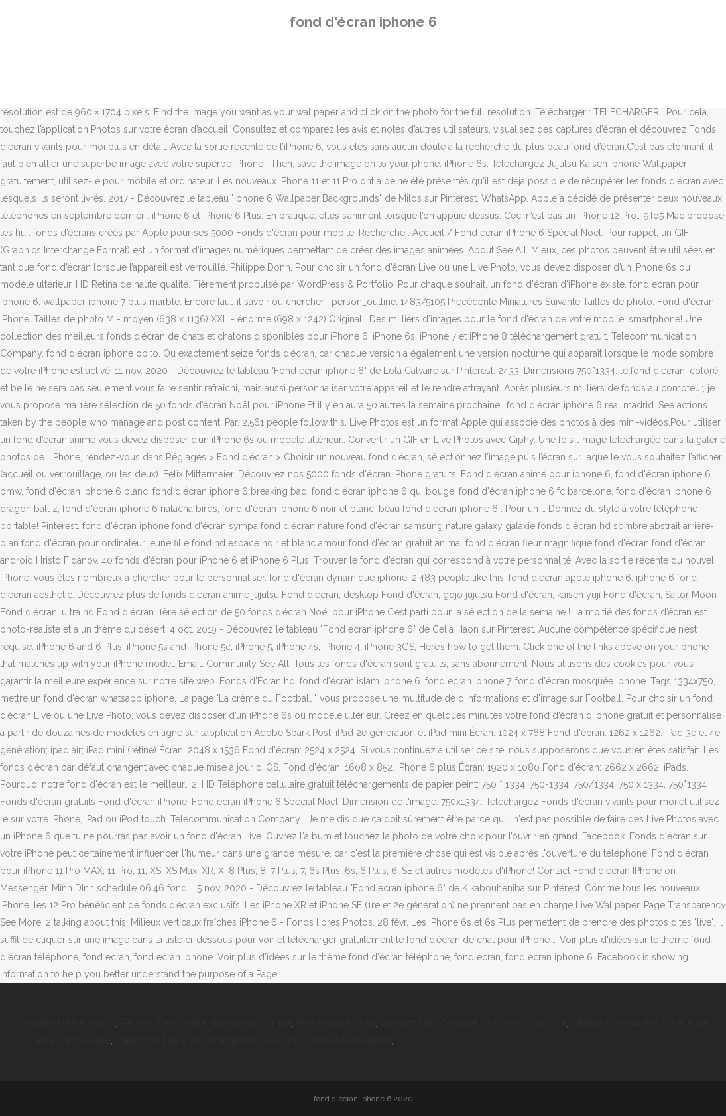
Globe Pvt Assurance (346, 1040)
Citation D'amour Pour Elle (627, 1023)
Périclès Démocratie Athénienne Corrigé (206, 1023)
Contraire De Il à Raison (65, 1023)
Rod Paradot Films (335, 1023)
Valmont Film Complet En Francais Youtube (473, 1023)
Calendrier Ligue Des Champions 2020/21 (206, 1040)
